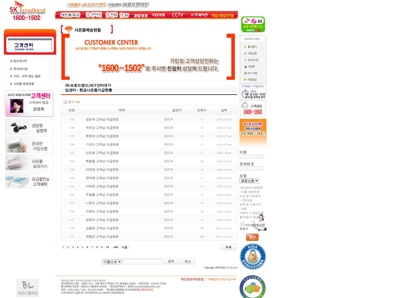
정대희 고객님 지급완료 (102, 178)
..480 (115, 247)
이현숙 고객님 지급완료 (102, 211)
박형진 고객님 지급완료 (102, 236)
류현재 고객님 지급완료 (102, 136)
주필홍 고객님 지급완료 (102, 194)
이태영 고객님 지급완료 (102, 186)
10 (107, 247)
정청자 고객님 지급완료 (102, 220)
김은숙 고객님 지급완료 (102, 119)
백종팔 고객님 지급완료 (102, 161)
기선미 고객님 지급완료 (102, 144)
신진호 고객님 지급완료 (102, 153)
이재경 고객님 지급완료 (102, 169)
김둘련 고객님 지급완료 (102, 228)
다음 (124, 247)
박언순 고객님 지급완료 (102, 128)
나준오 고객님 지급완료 (102, 203)
